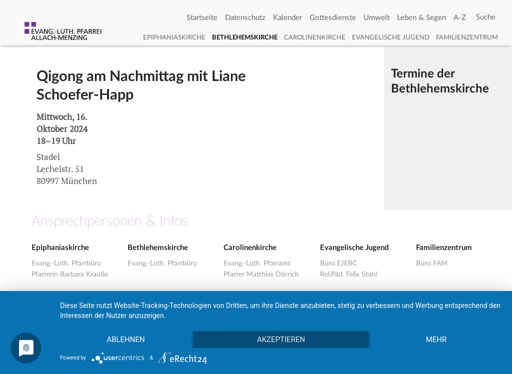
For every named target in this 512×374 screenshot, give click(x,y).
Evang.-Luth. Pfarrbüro (66, 263)
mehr (436, 339)
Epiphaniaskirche (174, 37)
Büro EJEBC (338, 263)
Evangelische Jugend (391, 37)
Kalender (287, 18)
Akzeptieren (281, 339)
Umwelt (377, 18)
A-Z (460, 18)
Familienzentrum (467, 37)
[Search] (486, 17)
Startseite (202, 18)
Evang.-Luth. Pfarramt (257, 263)
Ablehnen (125, 339)
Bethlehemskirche (245, 37)
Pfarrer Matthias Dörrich (261, 274)
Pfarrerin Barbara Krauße (70, 274)
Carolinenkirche (315, 37)
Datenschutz (245, 18)
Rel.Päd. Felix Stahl (348, 274)
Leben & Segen (421, 18)
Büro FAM (432, 263)
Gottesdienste (333, 18)
